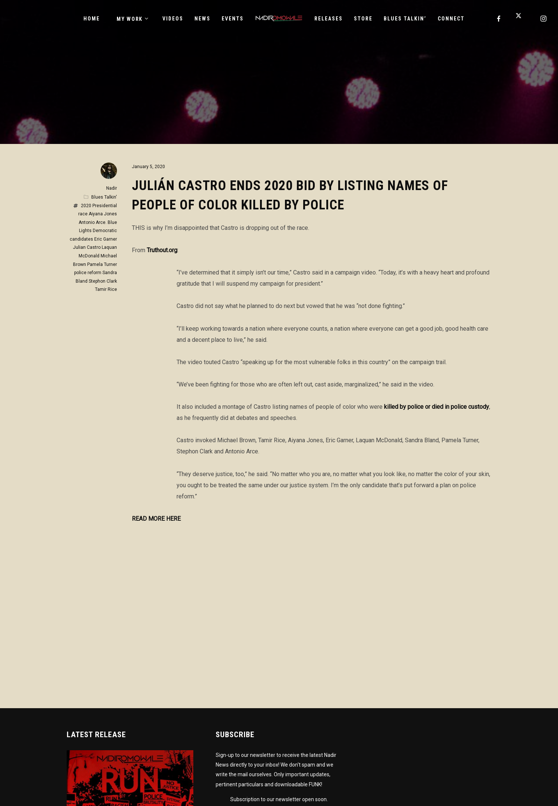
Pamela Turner (102, 264)
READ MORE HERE (156, 518)
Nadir (111, 188)
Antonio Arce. (93, 222)
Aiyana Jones (103, 213)
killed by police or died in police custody (436, 406)
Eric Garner (105, 239)
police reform (87, 272)
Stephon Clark (103, 281)
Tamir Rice (106, 289)
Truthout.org (162, 250)
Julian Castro (87, 247)
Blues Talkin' (104, 197)
